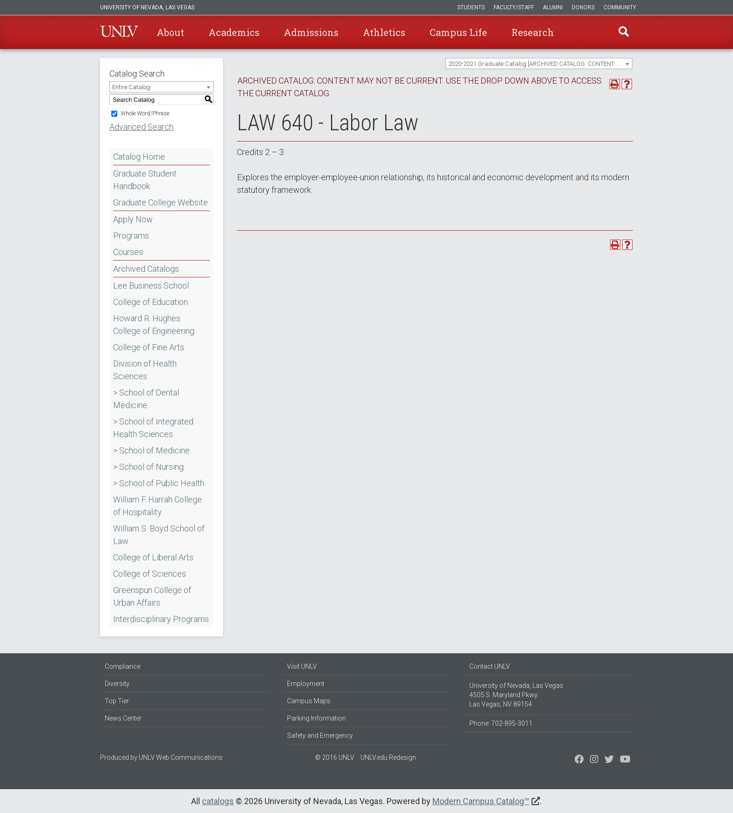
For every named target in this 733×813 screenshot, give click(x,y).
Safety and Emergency (320, 735)
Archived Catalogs (146, 269)
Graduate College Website (160, 202)
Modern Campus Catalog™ (480, 801)
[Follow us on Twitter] (594, 760)
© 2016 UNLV (334, 757)
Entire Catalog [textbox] (131, 87)
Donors (583, 7)
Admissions (311, 32)
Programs (131, 235)
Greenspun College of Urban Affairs (152, 596)
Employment (305, 683)
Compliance (122, 666)
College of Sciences (149, 574)
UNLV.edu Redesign (388, 757)
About (170, 32)
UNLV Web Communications (181, 757)
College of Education (150, 302)
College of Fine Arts (148, 347)
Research (532, 32)
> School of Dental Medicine (146, 399)
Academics (233, 32)
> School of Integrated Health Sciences (153, 428)
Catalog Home (139, 157)
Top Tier (117, 701)
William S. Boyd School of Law (159, 534)
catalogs (218, 801)
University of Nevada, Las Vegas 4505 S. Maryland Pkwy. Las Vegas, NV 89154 (516, 695)
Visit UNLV (302, 666)
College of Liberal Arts (153, 557)
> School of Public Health (158, 483)
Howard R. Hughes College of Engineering (153, 324)
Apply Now (133, 219)
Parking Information (316, 718)
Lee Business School (151, 285)
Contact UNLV (489, 666)
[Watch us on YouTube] (625, 760)
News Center (123, 718)
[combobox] (539, 63)
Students (471, 7)
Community (620, 7)
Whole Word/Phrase (145, 113)
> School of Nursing (148, 467)
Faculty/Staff (514, 7)
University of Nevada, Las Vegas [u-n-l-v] (147, 7)
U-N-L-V (119, 32)
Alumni (553, 7)
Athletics (384, 32)
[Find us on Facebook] (579, 760)
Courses (128, 252)
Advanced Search (141, 127)
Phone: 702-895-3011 (500, 723)
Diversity (117, 683)
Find (623, 32)
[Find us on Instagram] (609, 760)
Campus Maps (309, 701)
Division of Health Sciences (145, 370)
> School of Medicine (151, 450)
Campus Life (458, 32)
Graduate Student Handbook (145, 180)
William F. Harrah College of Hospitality (157, 506)
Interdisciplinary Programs (161, 619)
